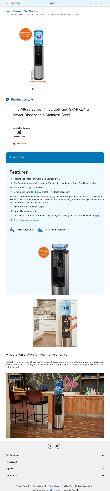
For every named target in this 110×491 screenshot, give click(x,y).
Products (17, 11)
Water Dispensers (30, 11)
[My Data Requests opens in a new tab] (84, 486)
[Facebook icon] (50, 445)
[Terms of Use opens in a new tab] (40, 486)
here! (97, 215)
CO (53, 196)
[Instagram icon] (57, 445)
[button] (7, 3)
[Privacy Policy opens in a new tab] (24, 486)
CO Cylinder (36, 192)
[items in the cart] (101, 3)
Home (8, 11)
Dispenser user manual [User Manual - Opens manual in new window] (29, 220)
